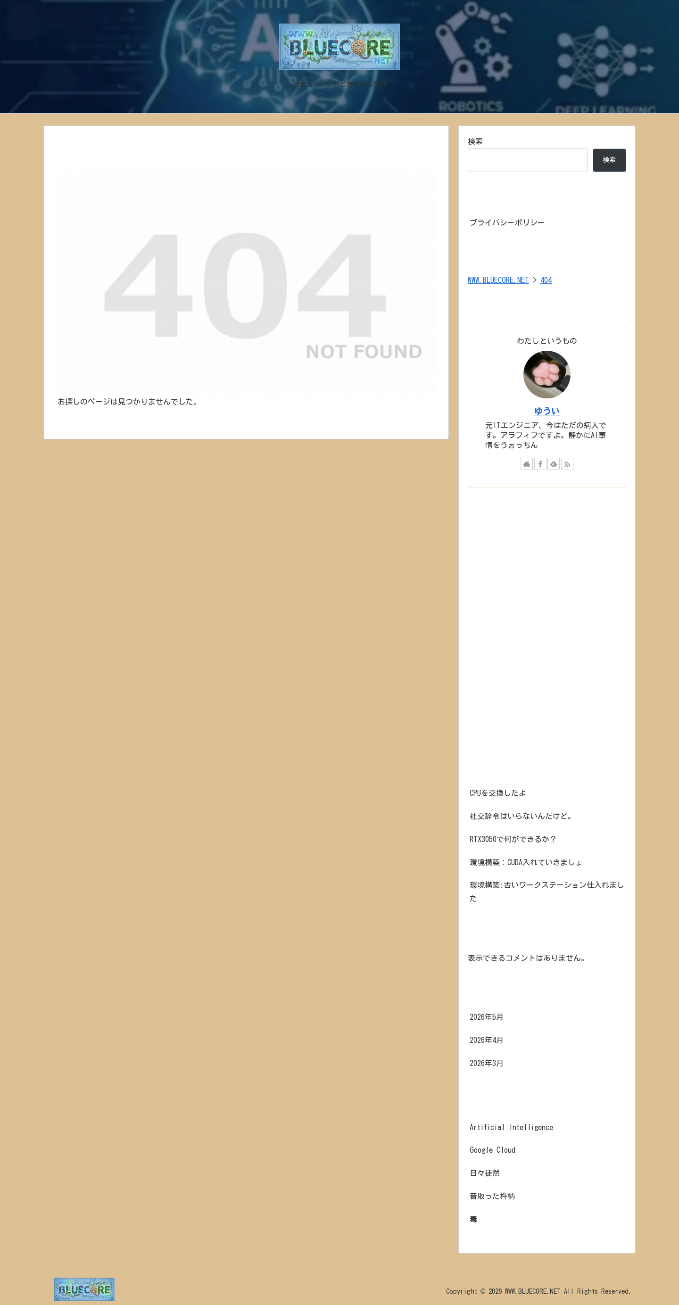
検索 (475, 141)
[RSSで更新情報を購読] (567, 464)
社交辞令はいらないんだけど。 (522, 816)
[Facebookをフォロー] (540, 464)
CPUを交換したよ (498, 793)
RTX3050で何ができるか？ (513, 839)
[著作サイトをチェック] (527, 464)
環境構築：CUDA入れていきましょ (526, 862)
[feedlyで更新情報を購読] (553, 464)
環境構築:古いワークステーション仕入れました (547, 891)
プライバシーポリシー (507, 222)
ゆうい (547, 411)
